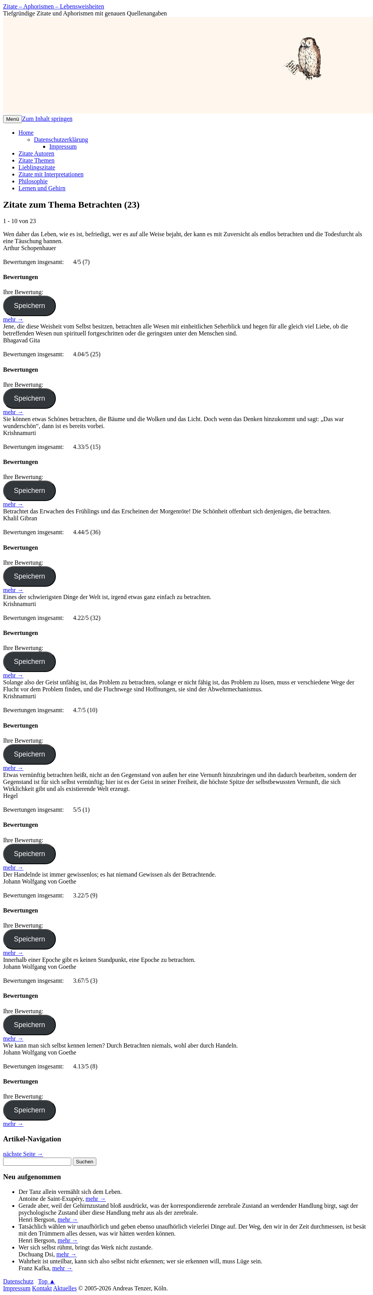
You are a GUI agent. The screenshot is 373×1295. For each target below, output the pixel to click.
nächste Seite (23, 1154)
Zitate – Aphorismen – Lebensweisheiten (53, 6)
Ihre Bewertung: (24, 292)
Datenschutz (18, 1281)
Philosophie (33, 181)
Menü (12, 119)
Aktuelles (65, 1288)
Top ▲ (46, 1281)
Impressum (63, 146)
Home (26, 132)
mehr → (13, 319)
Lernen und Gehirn (42, 188)
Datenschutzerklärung (61, 139)
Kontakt (42, 1288)
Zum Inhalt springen (47, 118)
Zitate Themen (36, 160)
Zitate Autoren (36, 153)
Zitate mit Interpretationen (51, 174)
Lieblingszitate (36, 167)
